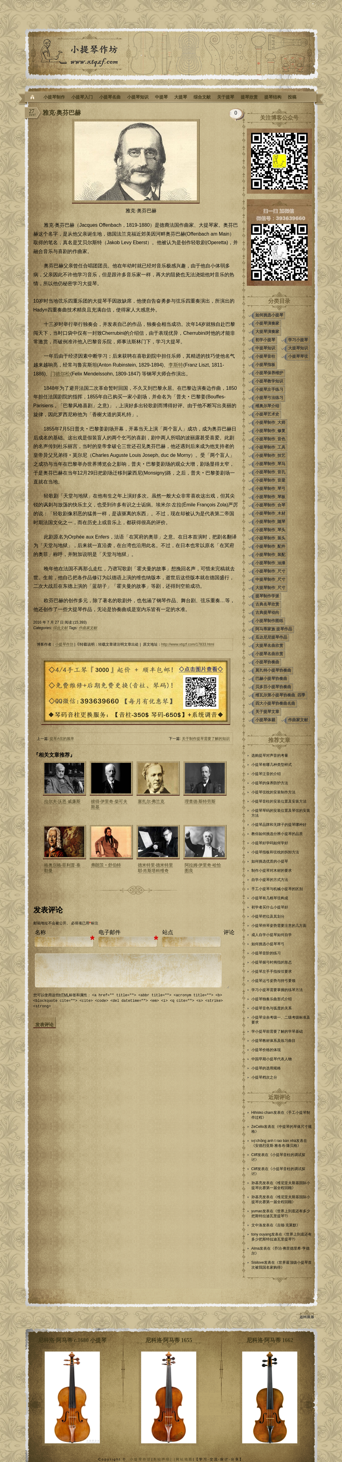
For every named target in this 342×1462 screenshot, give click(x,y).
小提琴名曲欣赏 (269, 653)
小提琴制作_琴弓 (270, 488)
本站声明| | (164, 1459)
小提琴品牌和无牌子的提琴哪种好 (278, 824)
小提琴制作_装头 (270, 538)
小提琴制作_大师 (270, 422)
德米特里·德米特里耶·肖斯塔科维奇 (155, 868)
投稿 (292, 97)
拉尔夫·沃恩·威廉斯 (62, 801)
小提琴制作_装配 (270, 554)
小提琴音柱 (265, 356)
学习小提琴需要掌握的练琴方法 (277, 990)
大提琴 (180, 97)
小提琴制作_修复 (270, 430)
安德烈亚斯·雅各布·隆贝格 (276, 1145)
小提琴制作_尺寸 (270, 571)
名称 (40, 932)
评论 (229, 932)
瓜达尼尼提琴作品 (271, 637)
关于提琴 (225, 97)
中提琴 (161, 97)
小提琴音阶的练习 (266, 953)
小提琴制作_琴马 (270, 463)
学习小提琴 (298, 340)
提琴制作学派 (267, 596)
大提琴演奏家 (267, 331)
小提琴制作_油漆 (270, 563)
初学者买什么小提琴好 (269, 907)
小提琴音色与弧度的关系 (271, 1008)
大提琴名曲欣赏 (269, 645)
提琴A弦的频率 (62, 739)
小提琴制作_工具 (270, 447)
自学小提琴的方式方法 (269, 880)
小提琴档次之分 (264, 1077)
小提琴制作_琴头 (270, 530)
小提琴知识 (137, 97)
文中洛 (256, 1225)
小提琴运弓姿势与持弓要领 (273, 981)
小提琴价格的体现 (266, 1050)
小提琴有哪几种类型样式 (271, 765)
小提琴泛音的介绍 (266, 774)
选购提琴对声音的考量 (269, 755)
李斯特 (175, 364)
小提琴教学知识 (269, 381)
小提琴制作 (54, 97)
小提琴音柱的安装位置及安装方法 (278, 801)
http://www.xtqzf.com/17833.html (187, 644)
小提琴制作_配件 (270, 546)
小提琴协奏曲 (267, 662)
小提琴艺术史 (267, 414)
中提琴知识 (265, 348)
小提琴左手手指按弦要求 (271, 971)
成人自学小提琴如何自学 (271, 935)
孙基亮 (256, 1183)
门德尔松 (60, 373)
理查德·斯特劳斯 (200, 801)
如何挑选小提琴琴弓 (267, 944)
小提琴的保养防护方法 (269, 783)
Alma (255, 1248)
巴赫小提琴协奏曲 (271, 678)
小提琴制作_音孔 (270, 472)
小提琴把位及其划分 (267, 916)
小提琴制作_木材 (270, 513)
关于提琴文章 (267, 711)
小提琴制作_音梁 (270, 480)
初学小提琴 (265, 340)
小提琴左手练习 (269, 389)
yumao (256, 1211)
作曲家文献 (88, 628)
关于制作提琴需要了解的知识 (206, 739)
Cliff (254, 1155)
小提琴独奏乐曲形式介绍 (271, 999)
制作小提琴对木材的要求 (271, 870)
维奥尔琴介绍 (267, 406)
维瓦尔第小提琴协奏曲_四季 (280, 695)
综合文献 (202, 97)
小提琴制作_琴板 (270, 496)
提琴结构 (272, 97)
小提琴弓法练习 (269, 397)
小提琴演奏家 (267, 323)
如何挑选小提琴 (269, 315)
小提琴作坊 (64, 644)
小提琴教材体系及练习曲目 (273, 1041)
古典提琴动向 (267, 612)
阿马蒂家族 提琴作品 (273, 629)
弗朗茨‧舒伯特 (106, 865)
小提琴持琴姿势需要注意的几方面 (278, 925)
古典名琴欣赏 (267, 604)
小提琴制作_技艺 (270, 455)
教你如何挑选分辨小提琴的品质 (277, 834)
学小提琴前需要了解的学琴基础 (277, 1031)
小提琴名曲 (110, 97)
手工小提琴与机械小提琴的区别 (277, 889)
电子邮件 (110, 932)
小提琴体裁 (265, 720)
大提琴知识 (298, 348)
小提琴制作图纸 (269, 620)
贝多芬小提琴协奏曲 (273, 686)
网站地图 (184, 1459)
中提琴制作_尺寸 (270, 579)
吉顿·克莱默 (286, 1225)
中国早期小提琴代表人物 (271, 1059)
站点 (167, 932)
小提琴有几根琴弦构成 (269, 898)
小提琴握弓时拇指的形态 (271, 962)
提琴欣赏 (249, 97)
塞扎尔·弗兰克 (151, 801)
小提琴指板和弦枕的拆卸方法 (275, 852)
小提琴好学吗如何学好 (269, 843)
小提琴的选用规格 (266, 1068)
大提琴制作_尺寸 (270, 587)
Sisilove (257, 1262)
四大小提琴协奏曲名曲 (275, 703)
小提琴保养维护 (269, 373)
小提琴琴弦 (298, 356)
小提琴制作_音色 (270, 439)
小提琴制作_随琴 (270, 521)
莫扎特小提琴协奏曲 (273, 670)
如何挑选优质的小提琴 (269, 861)
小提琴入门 (82, 97)
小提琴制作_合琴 (270, 505)
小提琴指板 (265, 364)
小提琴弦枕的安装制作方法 (273, 792)
